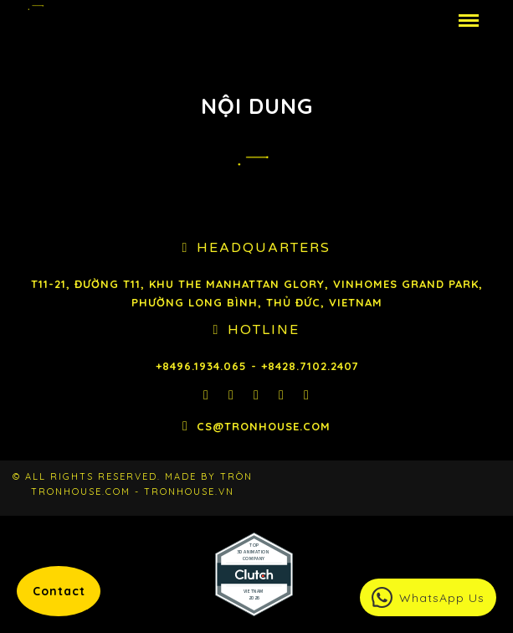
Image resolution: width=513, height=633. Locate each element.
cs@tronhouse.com (264, 426)
